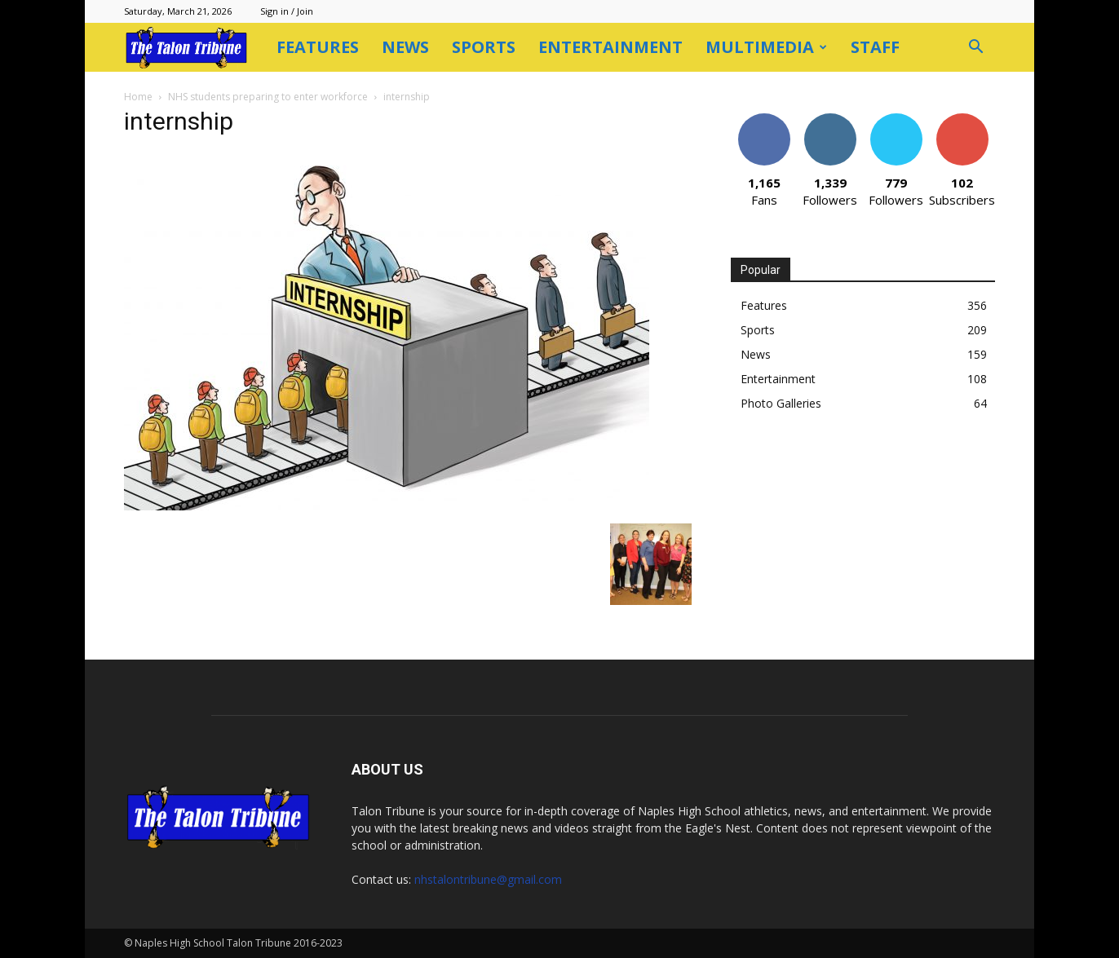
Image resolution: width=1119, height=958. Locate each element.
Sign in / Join (286, 11)
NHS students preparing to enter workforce (268, 97)
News (405, 47)
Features (317, 47)
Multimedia (766, 47)
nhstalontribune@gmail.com (488, 879)
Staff (875, 47)
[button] (975, 48)
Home (138, 97)
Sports (483, 47)
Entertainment (610, 47)
